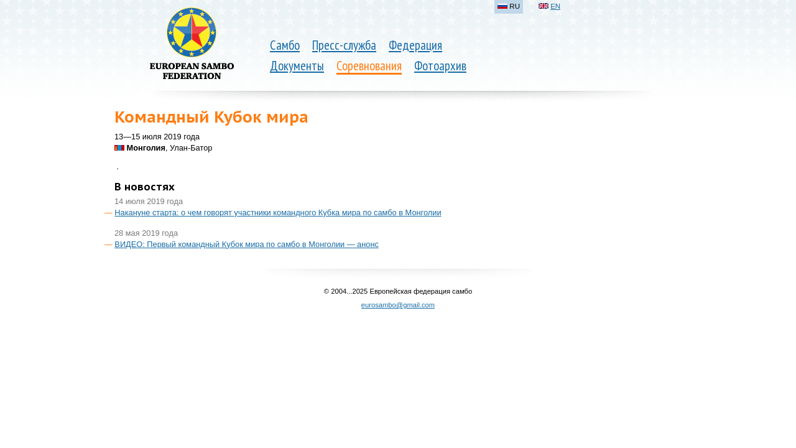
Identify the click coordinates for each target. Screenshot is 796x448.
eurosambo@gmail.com (398, 305)
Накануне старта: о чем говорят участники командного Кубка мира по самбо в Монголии (277, 212)
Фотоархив (440, 65)
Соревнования (369, 65)
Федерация (415, 45)
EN (555, 6)
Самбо (285, 45)
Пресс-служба (344, 45)
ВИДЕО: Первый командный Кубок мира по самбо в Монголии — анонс (246, 244)
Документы (297, 65)
